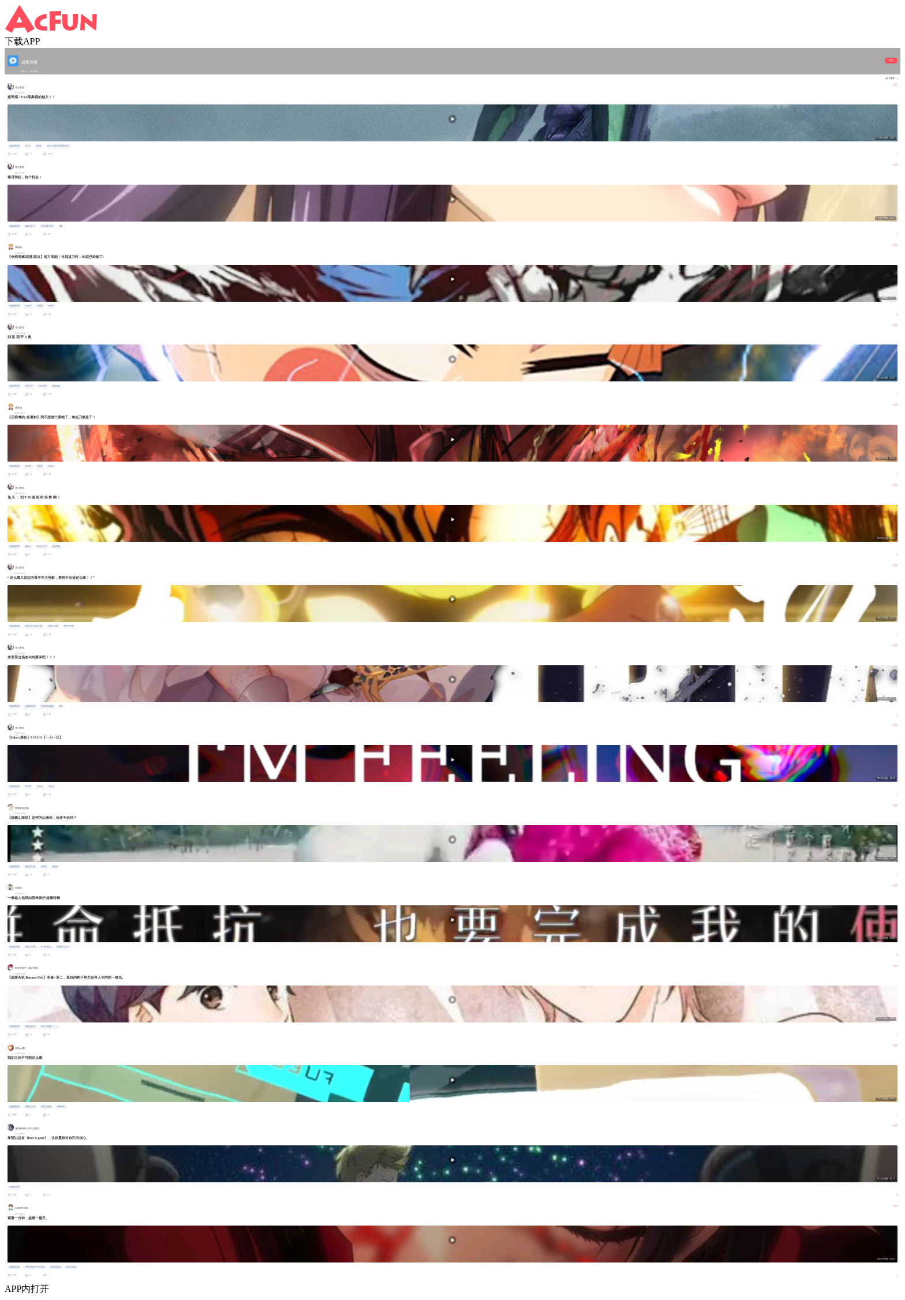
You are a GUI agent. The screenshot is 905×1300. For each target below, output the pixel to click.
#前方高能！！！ (49, 1026)
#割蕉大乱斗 (63, 947)
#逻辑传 (61, 1107)
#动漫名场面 (47, 706)
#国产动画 (68, 626)
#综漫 (40, 306)
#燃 (60, 226)
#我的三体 (30, 1107)
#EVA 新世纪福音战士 (58, 146)
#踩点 (39, 146)
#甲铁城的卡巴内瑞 (34, 1267)
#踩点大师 (30, 947)
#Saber (40, 786)
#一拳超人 (46, 947)
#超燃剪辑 (14, 146)
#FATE (28, 786)
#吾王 (51, 786)
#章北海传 (46, 1107)
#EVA (27, 146)
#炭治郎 (43, 386)
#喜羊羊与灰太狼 (33, 626)
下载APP (22, 41)
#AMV (28, 306)
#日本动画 (71, 1267)
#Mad (50, 306)
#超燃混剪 (30, 706)
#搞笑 (44, 867)
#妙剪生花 (30, 867)
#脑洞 (55, 867)
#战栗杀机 (30, 1026)
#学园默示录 (47, 226)
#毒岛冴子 (30, 226)
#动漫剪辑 (55, 1267)
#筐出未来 (53, 626)
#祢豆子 (29, 386)
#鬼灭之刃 (41, 546)
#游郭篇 (56, 386)
